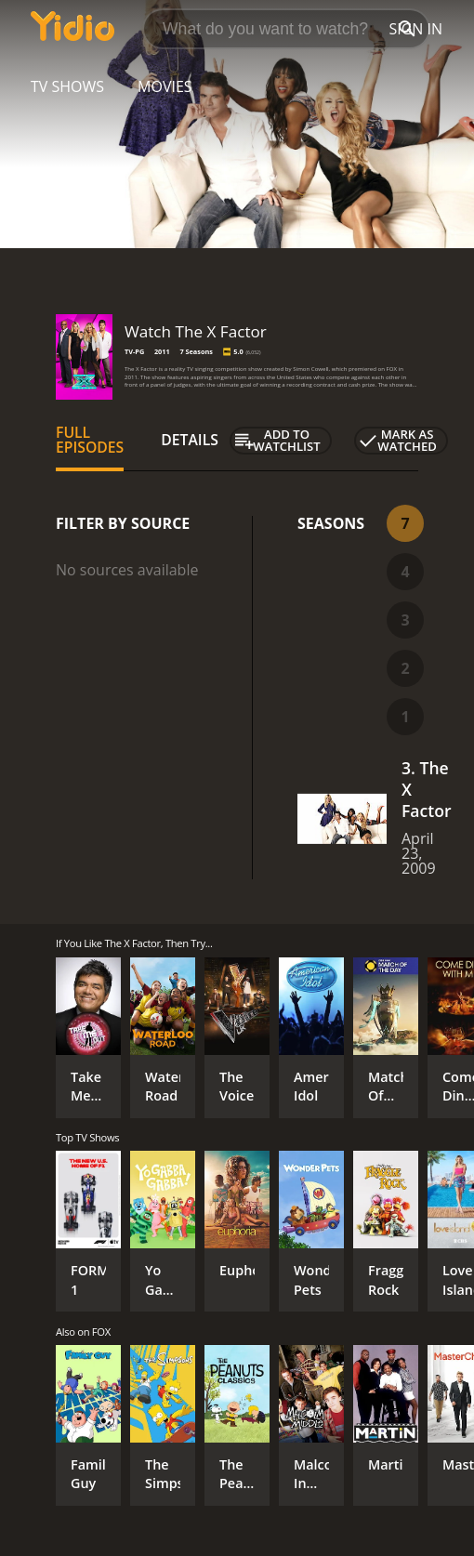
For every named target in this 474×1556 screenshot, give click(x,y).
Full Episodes (90, 439)
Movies (165, 86)
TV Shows (67, 86)
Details (189, 439)
